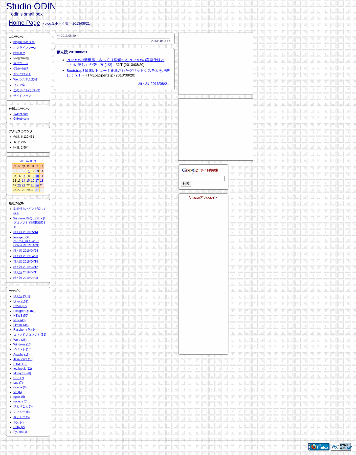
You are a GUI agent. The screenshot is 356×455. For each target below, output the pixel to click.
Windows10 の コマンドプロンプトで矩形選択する (29, 222)
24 (37, 185)
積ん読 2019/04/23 (25, 256)
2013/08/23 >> (160, 41)
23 (32, 185)
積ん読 (144, 83)
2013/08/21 (160, 83)
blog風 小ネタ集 (24, 42)
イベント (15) (22, 349)
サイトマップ (22, 95)
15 (28, 180)
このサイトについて (26, 90)
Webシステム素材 (25, 79)
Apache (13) (21, 354)
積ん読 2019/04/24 (25, 250)
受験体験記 (20, 68)
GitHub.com (21, 118)
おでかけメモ (22, 74)
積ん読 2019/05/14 (25, 232)
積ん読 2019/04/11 (25, 272)
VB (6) (17, 392)
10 (37, 176)
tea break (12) (22, 368)
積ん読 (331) (21, 296)
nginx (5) (19, 396)
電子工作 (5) (21, 417)
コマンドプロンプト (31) (29, 334)
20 (19, 185)
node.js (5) (20, 401)
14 (23, 180)
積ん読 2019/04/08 (25, 278)
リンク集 (19, 85)
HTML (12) (20, 364)
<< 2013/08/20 (66, 36)
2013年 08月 (28, 161)
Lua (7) (18, 382)
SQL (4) (18, 422)
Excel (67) (20, 306)
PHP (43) (19, 320)
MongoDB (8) (22, 373)
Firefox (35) (20, 325)
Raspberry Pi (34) (25, 329)
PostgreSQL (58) (24, 311)
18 (41, 180)
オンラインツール (25, 47)
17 (37, 180)
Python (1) (20, 432)
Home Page (24, 22)
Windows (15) (22, 344)
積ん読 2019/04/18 (25, 261)
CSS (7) (18, 378)
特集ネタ (19, 53)
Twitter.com (20, 114)
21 (23, 185)
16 (32, 180)
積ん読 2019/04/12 (25, 267)
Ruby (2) (19, 427)
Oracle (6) (19, 387)
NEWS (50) (20, 315)
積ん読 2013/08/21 (72, 52)
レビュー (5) (21, 412)
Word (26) (19, 339)
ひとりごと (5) (23, 406)
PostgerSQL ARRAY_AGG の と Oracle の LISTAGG (26, 241)
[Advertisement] (215, 64)
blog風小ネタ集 (56, 23)
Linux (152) (20, 301)
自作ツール (20, 63)
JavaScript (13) (23, 359)
